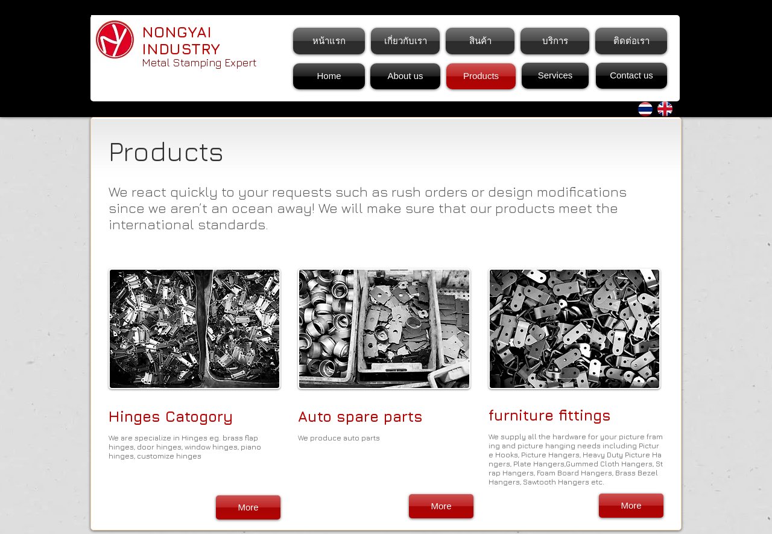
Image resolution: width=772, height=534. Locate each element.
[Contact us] (631, 76)
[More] (248, 507)
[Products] (481, 76)
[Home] (329, 76)
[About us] (405, 76)
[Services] (555, 76)
